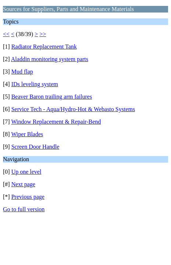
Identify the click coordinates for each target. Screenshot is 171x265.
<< (6, 34)
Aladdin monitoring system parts (49, 59)
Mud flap (22, 71)
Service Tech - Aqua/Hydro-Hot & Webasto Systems (73, 109)
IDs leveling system (34, 84)
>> (42, 34)
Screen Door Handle (35, 147)
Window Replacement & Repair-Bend (56, 122)
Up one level (26, 172)
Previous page (27, 197)
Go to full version (23, 209)
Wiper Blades (27, 134)
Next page (23, 184)
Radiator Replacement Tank (44, 46)
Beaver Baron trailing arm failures (51, 96)
